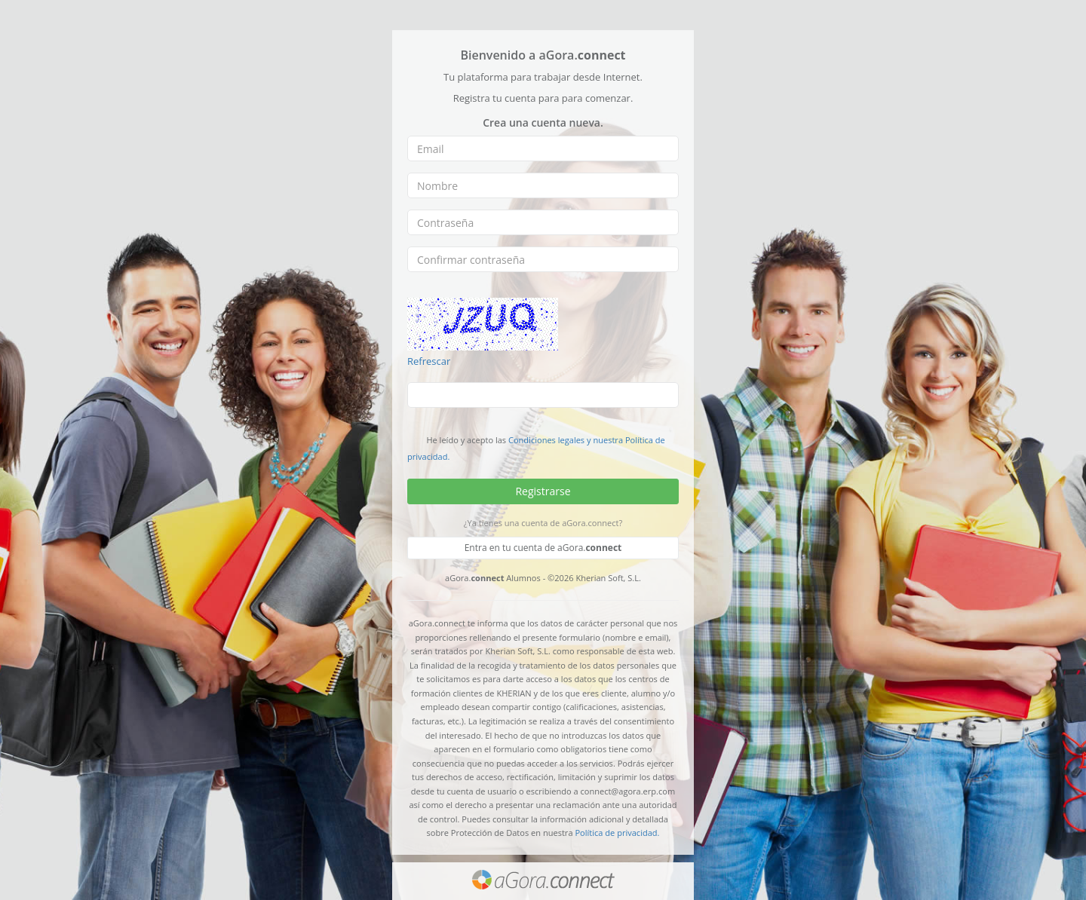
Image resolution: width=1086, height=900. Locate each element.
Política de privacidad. (617, 832)
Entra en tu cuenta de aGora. (543, 547)
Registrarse (542, 491)
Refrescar (428, 361)
